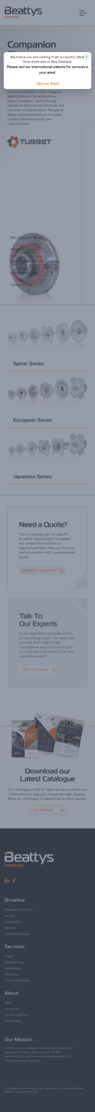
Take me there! (47, 83)
